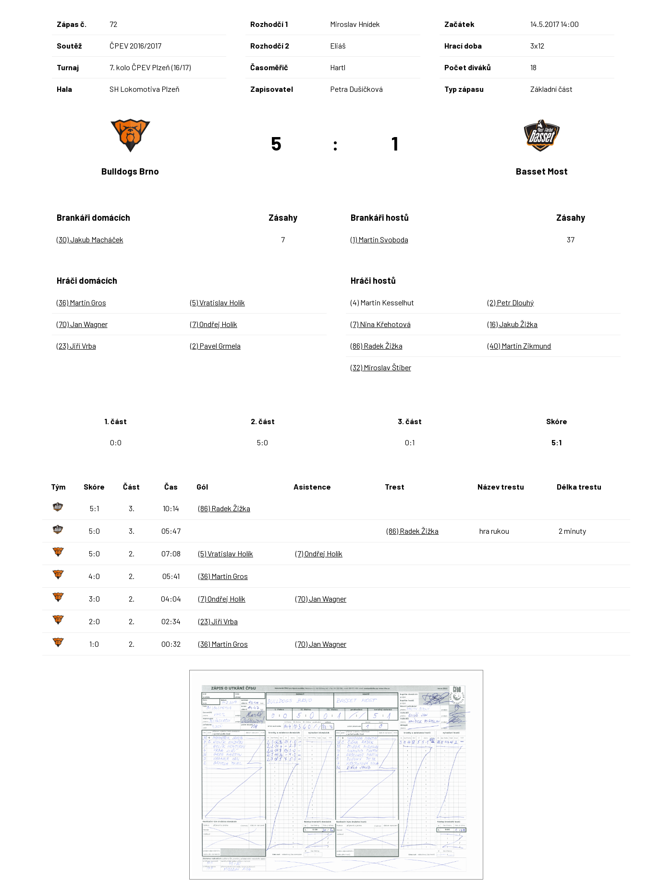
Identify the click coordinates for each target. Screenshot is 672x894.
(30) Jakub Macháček (90, 239)
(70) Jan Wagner (82, 323)
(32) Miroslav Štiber (381, 367)
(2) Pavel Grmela (215, 345)
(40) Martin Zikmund (519, 345)
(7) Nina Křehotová (381, 323)
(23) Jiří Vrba (76, 345)
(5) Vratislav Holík (217, 302)
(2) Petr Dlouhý (511, 302)
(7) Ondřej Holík (213, 323)
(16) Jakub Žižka (513, 323)
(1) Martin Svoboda (379, 239)
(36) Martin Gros (81, 302)
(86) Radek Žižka (377, 345)
